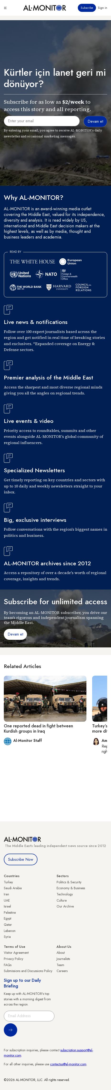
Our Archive (65, 906)
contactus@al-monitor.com (68, 1064)
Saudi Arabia (13, 888)
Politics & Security (69, 882)
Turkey (8, 882)
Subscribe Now (20, 859)
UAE (7, 900)
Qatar (8, 924)
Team (60, 965)
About (61, 952)
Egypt (7, 918)
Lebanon (10, 930)
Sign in (102, 8)
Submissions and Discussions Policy (28, 970)
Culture (62, 900)
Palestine (10, 912)
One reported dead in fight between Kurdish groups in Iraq (38, 728)
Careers (62, 970)
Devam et (15, 634)
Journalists (63, 958)
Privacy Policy (13, 958)
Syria (7, 936)
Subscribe (87, 8)
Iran (6, 894)
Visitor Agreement (16, 952)
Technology (65, 894)
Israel (7, 906)
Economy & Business (71, 888)
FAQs (7, 965)
